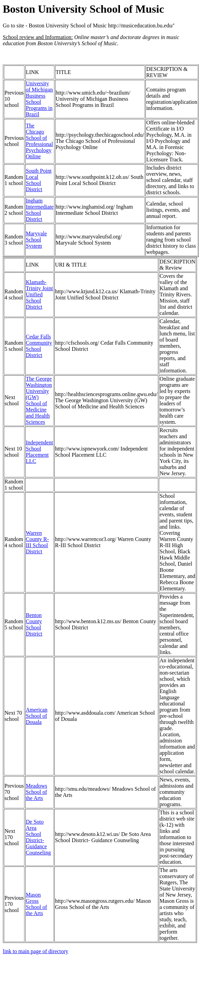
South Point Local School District (39, 180)
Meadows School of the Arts (36, 792)
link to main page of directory (35, 951)
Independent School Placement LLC (39, 452)
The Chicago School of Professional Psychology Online (39, 141)
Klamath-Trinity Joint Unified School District (39, 294)
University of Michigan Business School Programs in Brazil (39, 99)
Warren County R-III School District (37, 542)
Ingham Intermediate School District (40, 210)
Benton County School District (34, 624)
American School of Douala (36, 716)
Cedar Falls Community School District (39, 346)
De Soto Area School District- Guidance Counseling (38, 837)
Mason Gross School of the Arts (36, 904)
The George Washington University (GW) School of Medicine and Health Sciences (39, 400)
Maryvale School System (36, 240)
